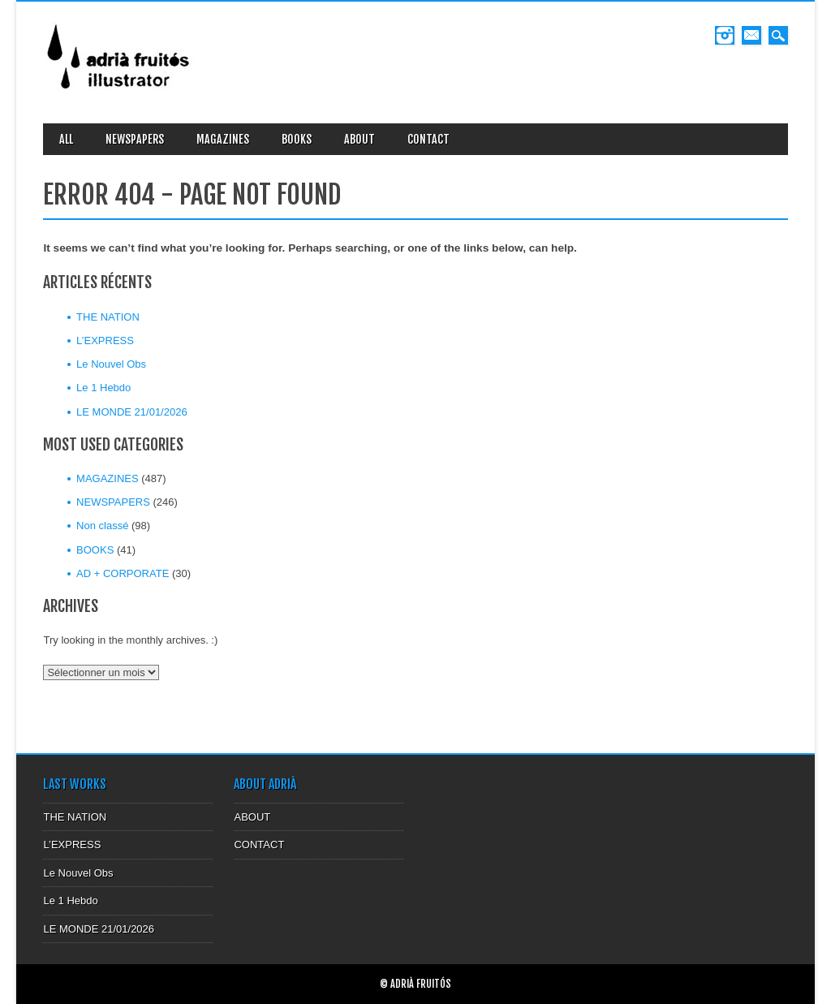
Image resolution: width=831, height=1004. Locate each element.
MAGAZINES (222, 139)
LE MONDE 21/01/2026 (131, 412)
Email (751, 35)
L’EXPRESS (105, 340)
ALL (66, 139)
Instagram (724, 35)
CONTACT (428, 139)
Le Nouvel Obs (111, 364)
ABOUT (359, 139)
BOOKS (297, 139)
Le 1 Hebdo (103, 387)
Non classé (102, 525)
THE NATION (108, 317)
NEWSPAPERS (134, 139)
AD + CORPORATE (122, 573)
